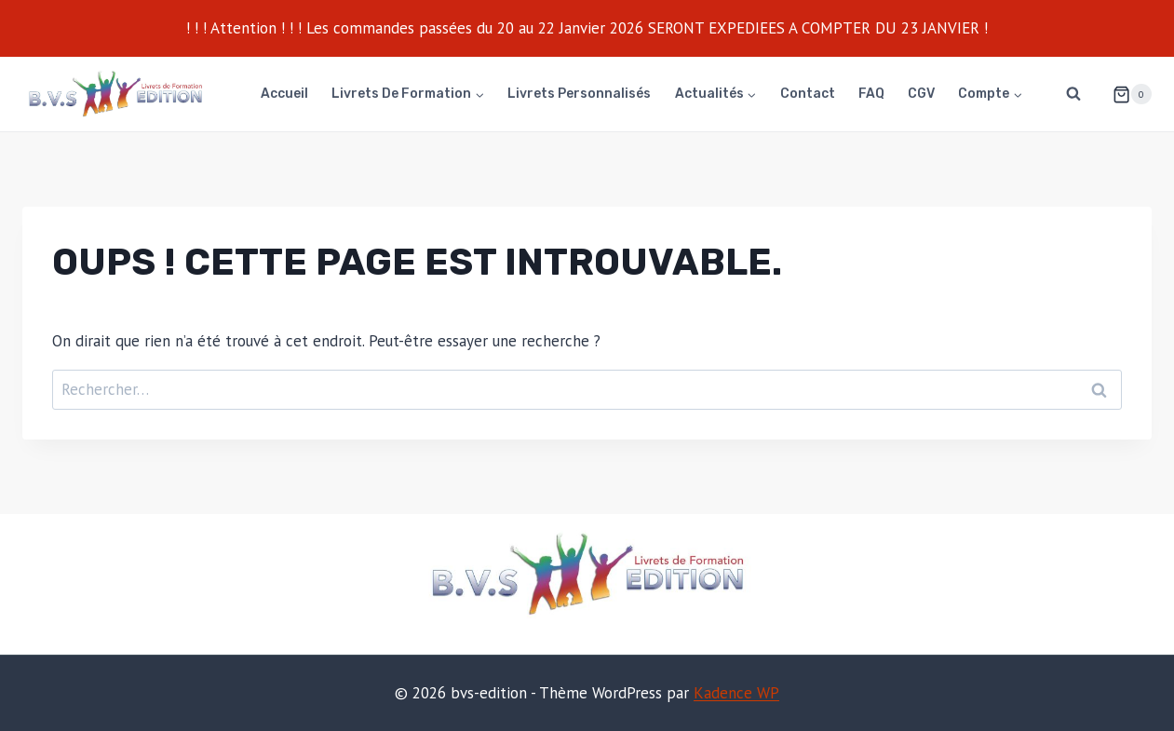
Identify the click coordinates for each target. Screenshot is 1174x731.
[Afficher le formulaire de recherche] (1073, 94)
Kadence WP (736, 693)
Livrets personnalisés (579, 94)
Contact (807, 94)
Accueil (284, 94)
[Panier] (1125, 94)
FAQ (871, 94)
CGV (921, 94)
